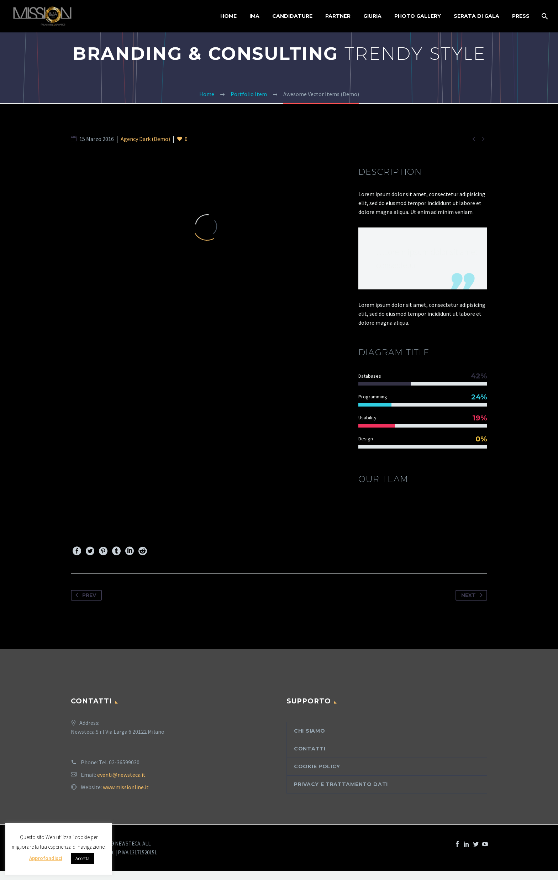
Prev (84, 595)
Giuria (372, 16)
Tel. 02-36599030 (119, 762)
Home (228, 16)
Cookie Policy (317, 766)
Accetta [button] (82, 858)
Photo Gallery (417, 16)
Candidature (292, 16)
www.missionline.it (126, 787)
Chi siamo (309, 731)
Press (521, 16)
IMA (254, 16)
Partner (338, 16)
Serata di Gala (476, 16)
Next (473, 595)
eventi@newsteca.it (121, 774)
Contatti (310, 748)
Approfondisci (45, 858)
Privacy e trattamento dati (341, 784)
